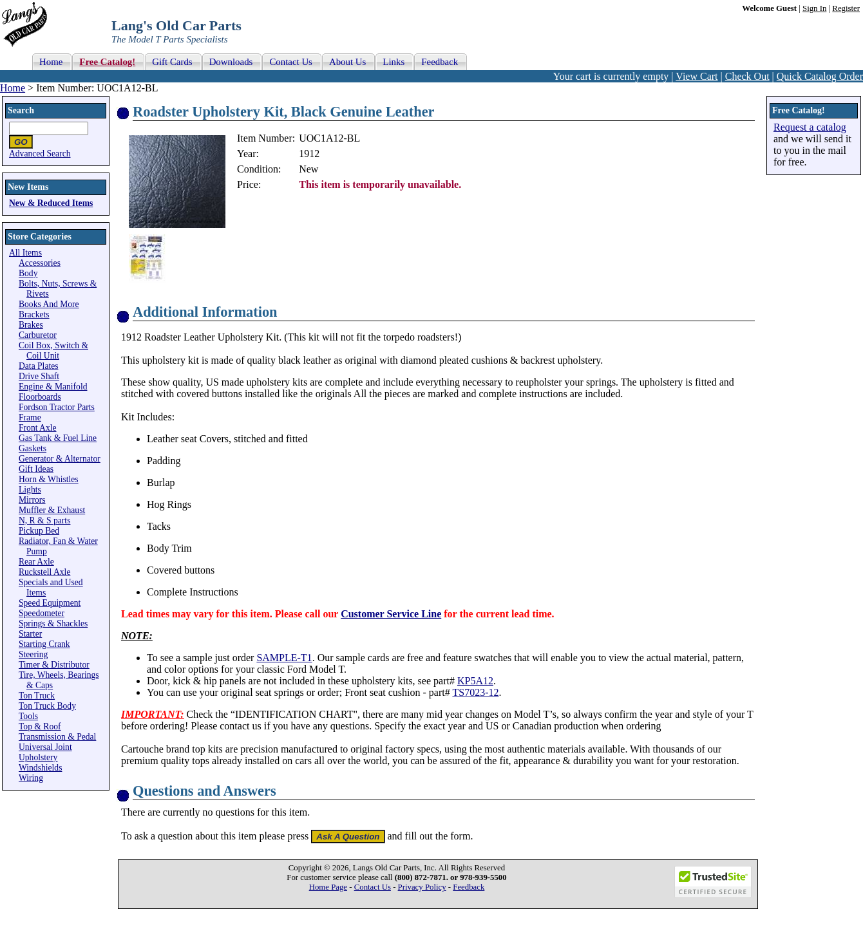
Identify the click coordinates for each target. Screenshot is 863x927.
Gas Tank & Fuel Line (58, 438)
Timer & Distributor (54, 665)
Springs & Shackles (53, 623)
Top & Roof (40, 726)
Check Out (747, 76)
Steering (33, 654)
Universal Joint (45, 747)
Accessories (40, 263)
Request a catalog (809, 127)
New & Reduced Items (51, 203)
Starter (30, 634)
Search (21, 110)
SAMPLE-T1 (284, 657)
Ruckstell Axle (44, 572)
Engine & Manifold (53, 386)
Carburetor (38, 335)
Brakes (31, 325)
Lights (30, 489)
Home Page (328, 887)
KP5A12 (475, 680)
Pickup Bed (39, 531)
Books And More (49, 304)
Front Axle (38, 428)
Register (846, 8)
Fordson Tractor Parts (57, 407)
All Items (25, 253)
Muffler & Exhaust (52, 510)
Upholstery (38, 757)
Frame (30, 417)
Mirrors (32, 500)
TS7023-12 (475, 692)
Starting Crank (44, 644)
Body (28, 273)
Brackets (34, 314)
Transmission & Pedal (57, 737)
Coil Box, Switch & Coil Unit (53, 350)
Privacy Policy (422, 887)
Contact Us (372, 887)
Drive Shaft (39, 376)
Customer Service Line (391, 613)
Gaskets (32, 448)
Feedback (468, 887)
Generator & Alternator (59, 459)
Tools (28, 716)
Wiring (31, 778)
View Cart (696, 76)
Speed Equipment (50, 603)
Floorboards (40, 397)
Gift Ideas (36, 469)
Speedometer (41, 613)
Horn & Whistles (49, 479)
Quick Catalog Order (820, 76)
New (308, 169)
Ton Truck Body (47, 706)
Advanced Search (40, 153)
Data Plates (39, 366)
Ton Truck (37, 695)
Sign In (814, 8)
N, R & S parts (44, 520)
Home (12, 87)
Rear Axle (36, 561)
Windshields (40, 767)
